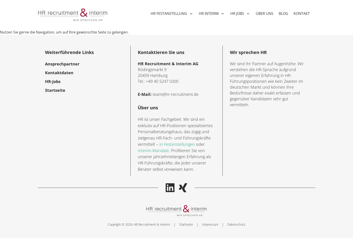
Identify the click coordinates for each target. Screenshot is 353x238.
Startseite (55, 90)
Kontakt (302, 13)
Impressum (210, 224)
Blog (283, 13)
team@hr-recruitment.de (176, 94)
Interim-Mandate (153, 150)
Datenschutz (236, 224)
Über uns (264, 13)
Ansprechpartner (62, 64)
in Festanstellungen (177, 144)
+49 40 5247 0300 (162, 81)
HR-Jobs (53, 81)
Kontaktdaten (59, 72)
